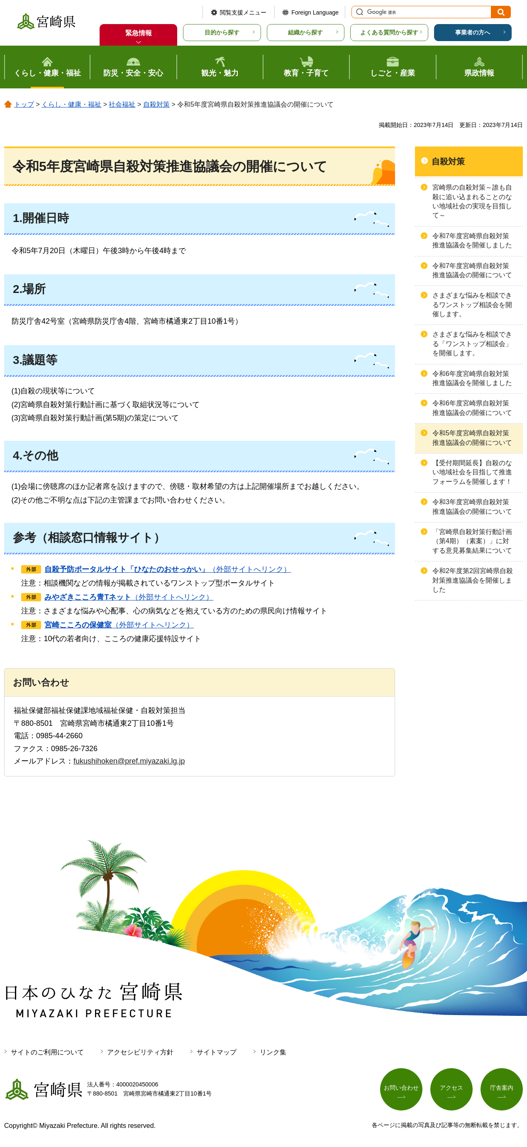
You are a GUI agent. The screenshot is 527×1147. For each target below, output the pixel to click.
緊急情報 (138, 33)
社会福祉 (122, 104)
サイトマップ (217, 1052)
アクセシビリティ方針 (140, 1052)
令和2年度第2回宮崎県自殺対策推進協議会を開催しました (472, 580)
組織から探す (305, 32)
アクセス (451, 1087)
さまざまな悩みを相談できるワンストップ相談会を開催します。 (472, 304)
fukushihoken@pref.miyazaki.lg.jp (129, 761)
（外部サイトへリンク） (167, 569)
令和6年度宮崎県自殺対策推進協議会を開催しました (472, 378)
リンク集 (273, 1052)
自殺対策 (156, 104)
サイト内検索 (358, 12)
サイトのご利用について (47, 1052)
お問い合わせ (401, 1087)
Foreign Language (315, 12)
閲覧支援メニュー (243, 12)
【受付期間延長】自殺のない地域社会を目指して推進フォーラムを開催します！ (472, 472)
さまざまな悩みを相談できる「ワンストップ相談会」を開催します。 (472, 343)
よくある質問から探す (389, 32)
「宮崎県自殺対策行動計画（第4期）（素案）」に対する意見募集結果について (472, 541)
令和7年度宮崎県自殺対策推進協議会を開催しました (472, 240)
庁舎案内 (501, 1087)
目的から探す (222, 32)
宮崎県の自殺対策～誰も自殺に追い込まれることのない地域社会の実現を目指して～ (472, 201)
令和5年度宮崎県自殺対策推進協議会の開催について (472, 438)
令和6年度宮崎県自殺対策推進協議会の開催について (472, 408)
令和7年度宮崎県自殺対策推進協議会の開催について (472, 270)
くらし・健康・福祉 (71, 104)
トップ (24, 104)
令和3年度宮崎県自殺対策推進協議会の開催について (472, 506)
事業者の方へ (472, 32)
